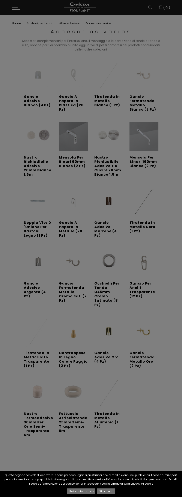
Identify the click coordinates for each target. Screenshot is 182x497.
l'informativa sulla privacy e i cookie (129, 483)
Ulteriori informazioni (81, 491)
